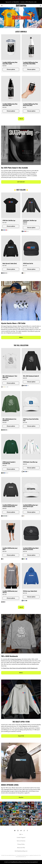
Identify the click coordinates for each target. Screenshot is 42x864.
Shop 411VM (21, 735)
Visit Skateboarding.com (21, 851)
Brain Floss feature (16, 659)
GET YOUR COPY (21, 181)
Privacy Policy (21, 844)
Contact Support (21, 837)
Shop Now (21, 797)
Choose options (11, 69)
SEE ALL (21, 337)
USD (21, 834)
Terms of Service (21, 841)
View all (21, 118)
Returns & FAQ (21, 847)
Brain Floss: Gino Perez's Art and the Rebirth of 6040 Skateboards (20, 668)
